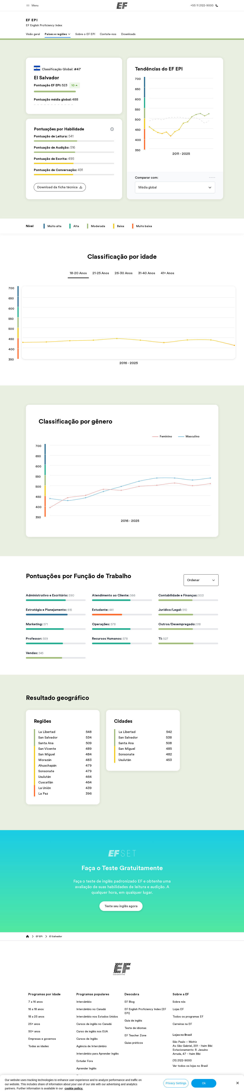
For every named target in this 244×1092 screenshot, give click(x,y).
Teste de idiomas (135, 1028)
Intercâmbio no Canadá (91, 1009)
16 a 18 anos (36, 1009)
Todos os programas (89, 1075)
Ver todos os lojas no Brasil (190, 1065)
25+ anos (34, 1024)
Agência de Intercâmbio (91, 1046)
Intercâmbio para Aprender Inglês (97, 1053)
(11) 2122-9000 (182, 1060)
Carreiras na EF (182, 1024)
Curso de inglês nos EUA (92, 1031)
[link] (44, 22)
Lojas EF (178, 1009)
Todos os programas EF (188, 1016)
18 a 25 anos (36, 1016)
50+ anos (34, 1031)
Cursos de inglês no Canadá (93, 1024)
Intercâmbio (84, 1001)
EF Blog (130, 1001)
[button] (33, 5)
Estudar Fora (84, 1061)
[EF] (122, 5)
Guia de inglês (133, 1020)
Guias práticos (134, 1042)
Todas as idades (38, 1046)
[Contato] (203, 5)
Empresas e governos (42, 1038)
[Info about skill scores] (112, 129)
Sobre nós (179, 1001)
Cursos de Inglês (87, 1038)
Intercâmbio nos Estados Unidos (97, 1016)
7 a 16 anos (35, 1001)
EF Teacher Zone (135, 1035)
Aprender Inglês (86, 1068)
